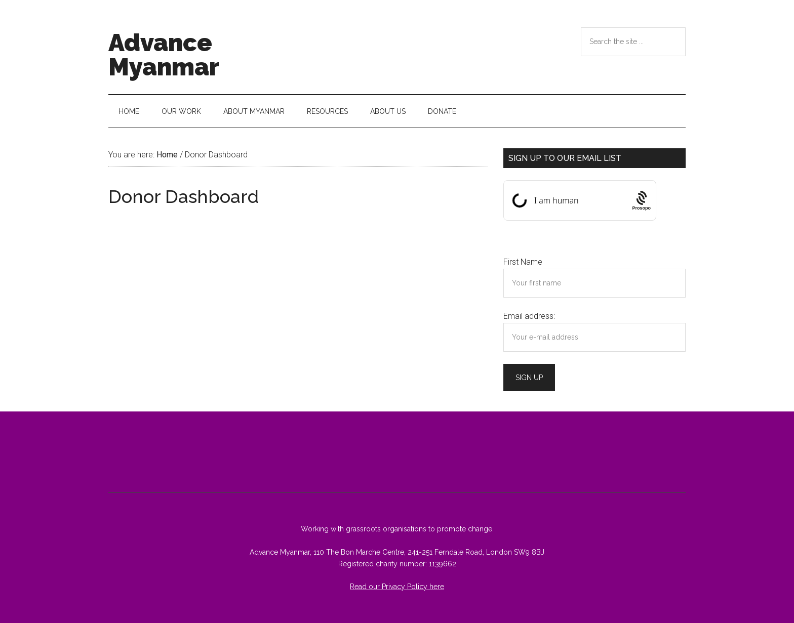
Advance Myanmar (163, 54)
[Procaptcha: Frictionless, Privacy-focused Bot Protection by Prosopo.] (641, 201)
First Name (522, 262)
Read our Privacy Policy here (397, 587)
